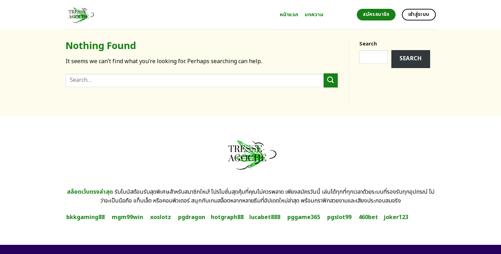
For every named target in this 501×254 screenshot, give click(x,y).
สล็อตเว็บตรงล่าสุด (90, 192)
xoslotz (160, 217)
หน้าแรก (289, 14)
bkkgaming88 (85, 217)
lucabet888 (264, 217)
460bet (368, 217)
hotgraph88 (227, 217)
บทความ (314, 14)
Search (368, 44)
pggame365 (303, 217)
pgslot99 (339, 217)
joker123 (396, 217)
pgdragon (191, 217)
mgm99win (127, 217)
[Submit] (331, 80)
